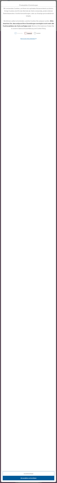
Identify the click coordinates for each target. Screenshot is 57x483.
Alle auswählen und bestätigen (28, 478)
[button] (28, 38)
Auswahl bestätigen (28, 473)
